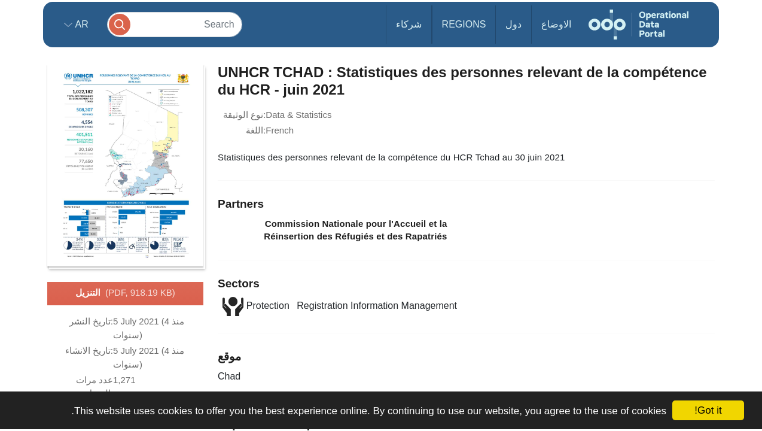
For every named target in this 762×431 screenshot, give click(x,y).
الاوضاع (556, 24)
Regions (464, 24)
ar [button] (80, 24)
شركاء (409, 24)
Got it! (707, 410)
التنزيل (125, 293)
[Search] (174, 24)
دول (513, 24)
